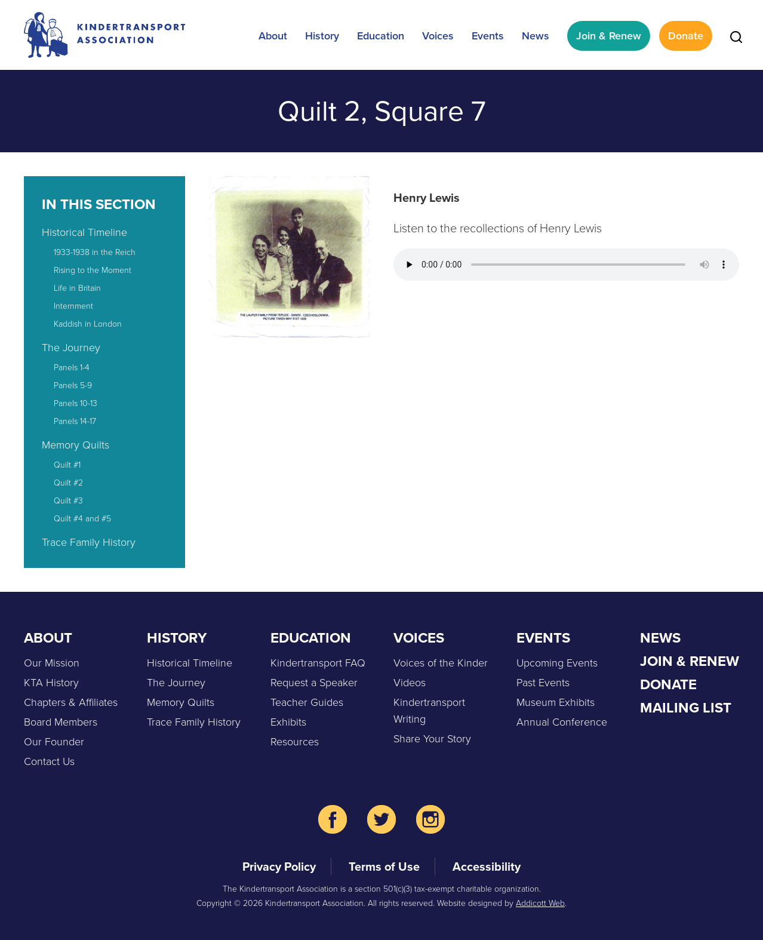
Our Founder (54, 741)
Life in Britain (77, 287)
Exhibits (288, 721)
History (322, 35)
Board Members (60, 721)
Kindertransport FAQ (317, 662)
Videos (409, 682)
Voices (438, 35)
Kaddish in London (88, 323)
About (273, 35)
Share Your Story (432, 738)
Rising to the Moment (92, 269)
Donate (685, 35)
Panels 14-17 (75, 420)
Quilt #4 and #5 (82, 518)
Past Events (543, 682)
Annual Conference (561, 721)
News (535, 35)
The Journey (71, 347)
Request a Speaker (314, 682)
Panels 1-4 (72, 367)
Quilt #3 (68, 500)
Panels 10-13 (75, 402)
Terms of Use (384, 867)
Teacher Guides (306, 702)
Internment (73, 305)
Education (380, 35)
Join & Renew (608, 35)
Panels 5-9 (73, 385)
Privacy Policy (279, 867)
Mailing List (685, 707)
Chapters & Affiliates (71, 702)
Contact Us (49, 761)
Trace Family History (89, 541)
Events (488, 35)
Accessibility (487, 867)
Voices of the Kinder (440, 662)
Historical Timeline (84, 232)
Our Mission (51, 662)
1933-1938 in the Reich (95, 251)
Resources (294, 741)
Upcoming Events (557, 662)
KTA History (51, 682)
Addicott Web (540, 902)
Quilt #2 (68, 482)
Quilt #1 (67, 464)
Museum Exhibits (555, 702)
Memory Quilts (75, 444)
